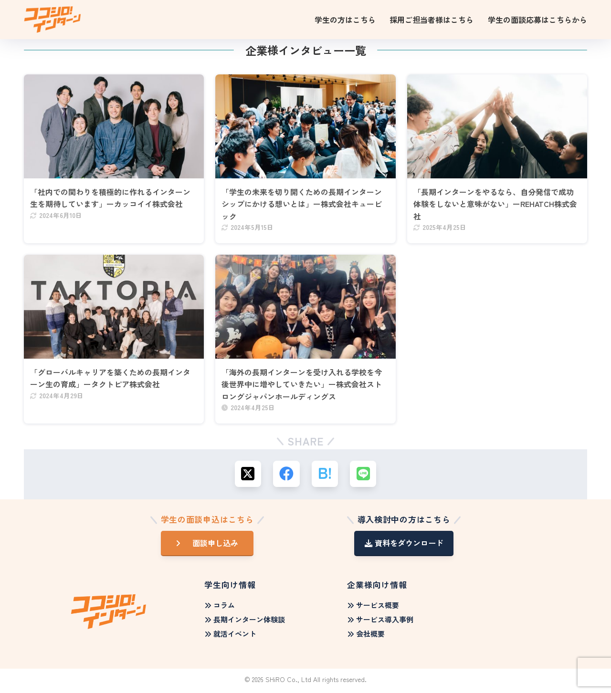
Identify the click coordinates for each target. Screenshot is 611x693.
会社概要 (366, 636)
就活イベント (230, 636)
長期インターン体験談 (245, 622)
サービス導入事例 (380, 622)
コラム (220, 608)
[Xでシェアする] (248, 476)
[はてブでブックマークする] (325, 476)
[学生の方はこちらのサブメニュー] (348, 19)
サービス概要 (373, 608)
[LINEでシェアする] (363, 476)
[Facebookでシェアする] (287, 476)
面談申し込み (212, 545)
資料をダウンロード (404, 545)
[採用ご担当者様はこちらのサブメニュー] (435, 19)
